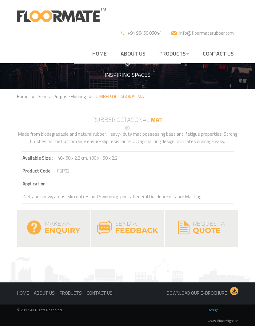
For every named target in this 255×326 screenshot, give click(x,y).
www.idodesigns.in (223, 321)
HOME (99, 53)
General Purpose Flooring (62, 96)
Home (23, 96)
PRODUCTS (174, 53)
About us (44, 293)
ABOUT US (133, 53)
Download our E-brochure (197, 293)
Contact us (100, 293)
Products (71, 293)
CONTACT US (218, 53)
